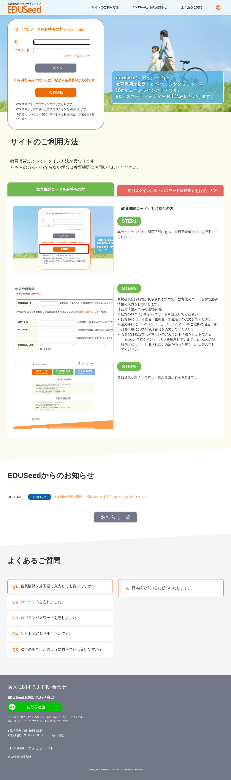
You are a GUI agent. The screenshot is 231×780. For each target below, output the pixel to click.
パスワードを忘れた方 (77, 56)
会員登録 (56, 92)
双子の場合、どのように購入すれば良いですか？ (57, 650)
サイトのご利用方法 (105, 7)
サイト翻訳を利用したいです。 (42, 634)
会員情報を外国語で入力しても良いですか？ (53, 586)
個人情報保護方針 (19, 756)
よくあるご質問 (191, 7)
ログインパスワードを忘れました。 (46, 618)
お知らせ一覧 (115, 517)
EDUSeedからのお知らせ (150, 7)
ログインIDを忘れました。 (38, 602)
